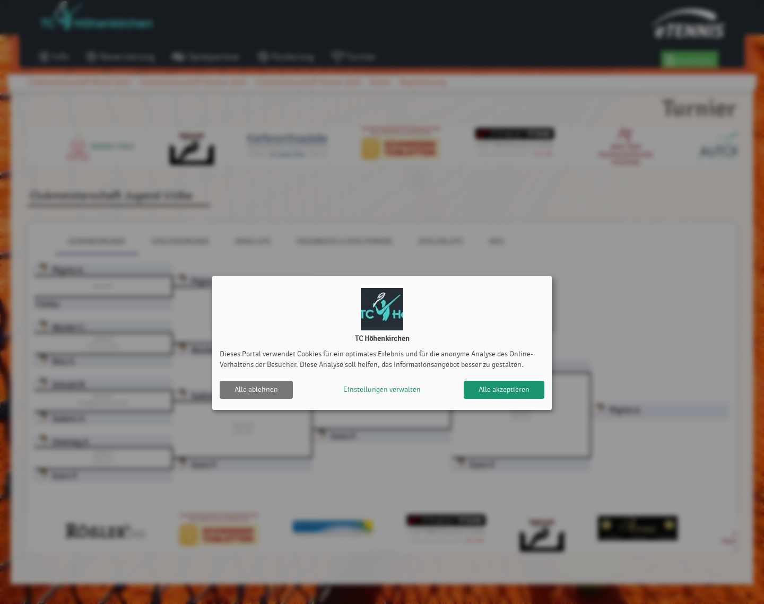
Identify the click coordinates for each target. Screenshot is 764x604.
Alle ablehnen (256, 389)
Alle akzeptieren (504, 389)
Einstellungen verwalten (382, 389)
